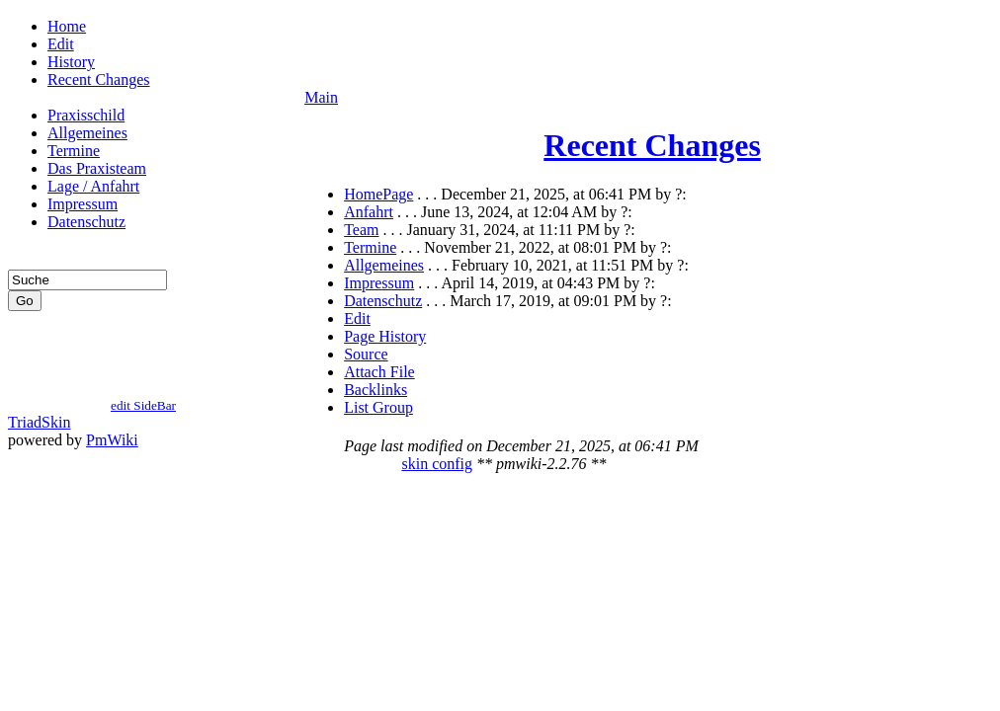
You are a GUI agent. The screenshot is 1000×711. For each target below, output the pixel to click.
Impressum (82, 204)
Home (66, 26)
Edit (60, 44)
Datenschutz (86, 221)
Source (365, 354)
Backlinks (375, 389)
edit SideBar (143, 414)
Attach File (379, 371)
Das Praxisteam (96, 168)
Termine (73, 150)
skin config (436, 466)
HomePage (378, 194)
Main (321, 97)
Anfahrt (368, 211)
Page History (385, 336)
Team (361, 229)
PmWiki (112, 448)
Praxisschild (86, 115)
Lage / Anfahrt (93, 186)
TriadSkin (39, 431)
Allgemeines (87, 132)
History (71, 61)
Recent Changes (98, 79)
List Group (378, 407)
